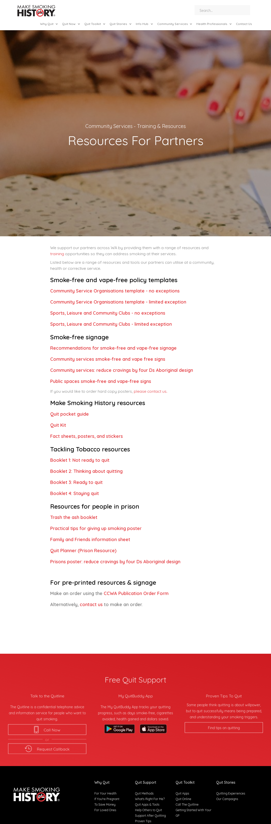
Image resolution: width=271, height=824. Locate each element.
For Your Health (105, 793)
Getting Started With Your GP (193, 812)
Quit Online (183, 799)
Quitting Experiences (230, 793)
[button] (49, 24)
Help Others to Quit (148, 810)
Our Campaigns (227, 799)
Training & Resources (161, 125)
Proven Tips (143, 821)
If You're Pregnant (106, 799)
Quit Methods (144, 793)
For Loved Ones (105, 810)
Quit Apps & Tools (147, 804)
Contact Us (244, 24)
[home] (36, 11)
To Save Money (105, 804)
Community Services (108, 125)
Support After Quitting (150, 815)
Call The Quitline (187, 804)
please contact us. (150, 390)
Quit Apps (182, 793)
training (57, 253)
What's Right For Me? (150, 799)
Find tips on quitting (224, 746)
